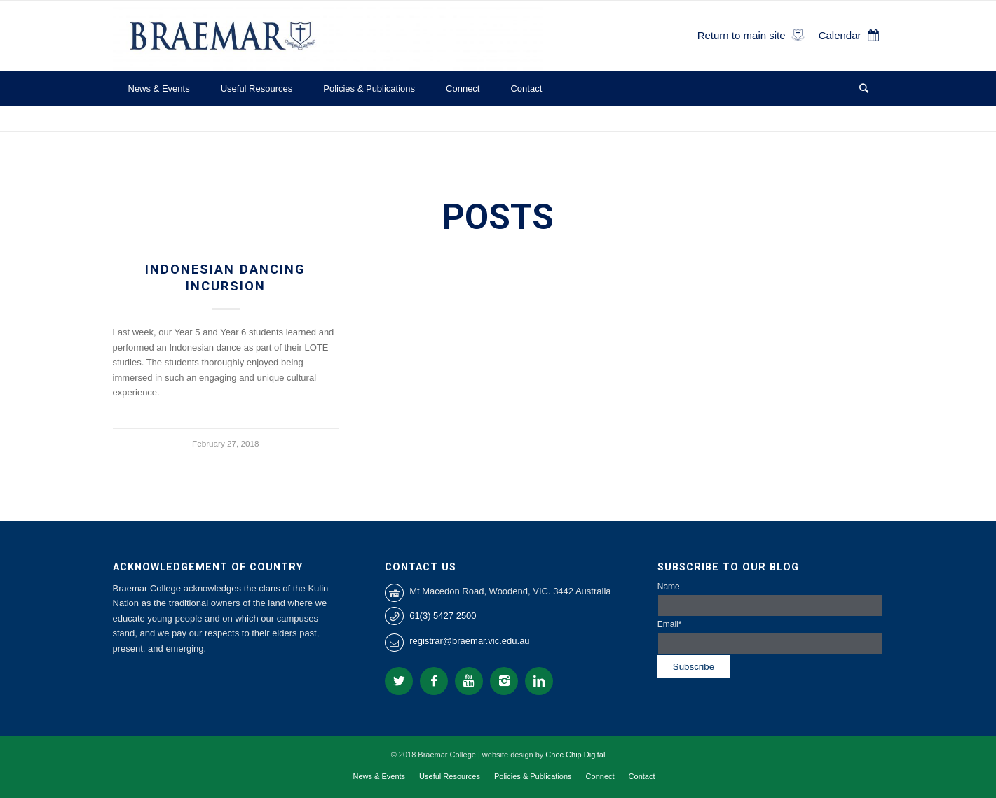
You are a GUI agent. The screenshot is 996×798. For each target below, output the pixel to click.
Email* (770, 637)
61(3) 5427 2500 (442, 615)
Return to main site (741, 35)
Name (770, 599)
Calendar (840, 35)
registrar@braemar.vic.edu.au (469, 641)
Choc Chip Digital (575, 754)
